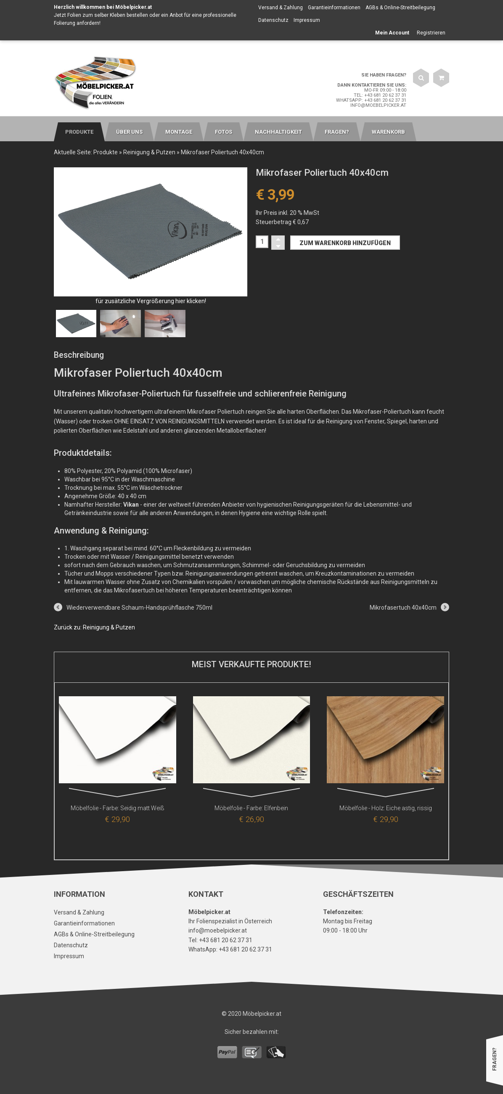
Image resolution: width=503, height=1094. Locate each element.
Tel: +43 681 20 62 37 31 (380, 95)
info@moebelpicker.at (378, 105)
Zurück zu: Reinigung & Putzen (94, 627)
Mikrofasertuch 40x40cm (403, 607)
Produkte (105, 152)
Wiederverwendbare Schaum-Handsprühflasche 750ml (139, 607)
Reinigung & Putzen (149, 152)
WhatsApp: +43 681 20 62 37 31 (371, 100)
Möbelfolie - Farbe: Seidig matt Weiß (117, 808)
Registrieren (431, 33)
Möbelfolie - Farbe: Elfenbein (251, 808)
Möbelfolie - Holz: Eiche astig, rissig (385, 808)
